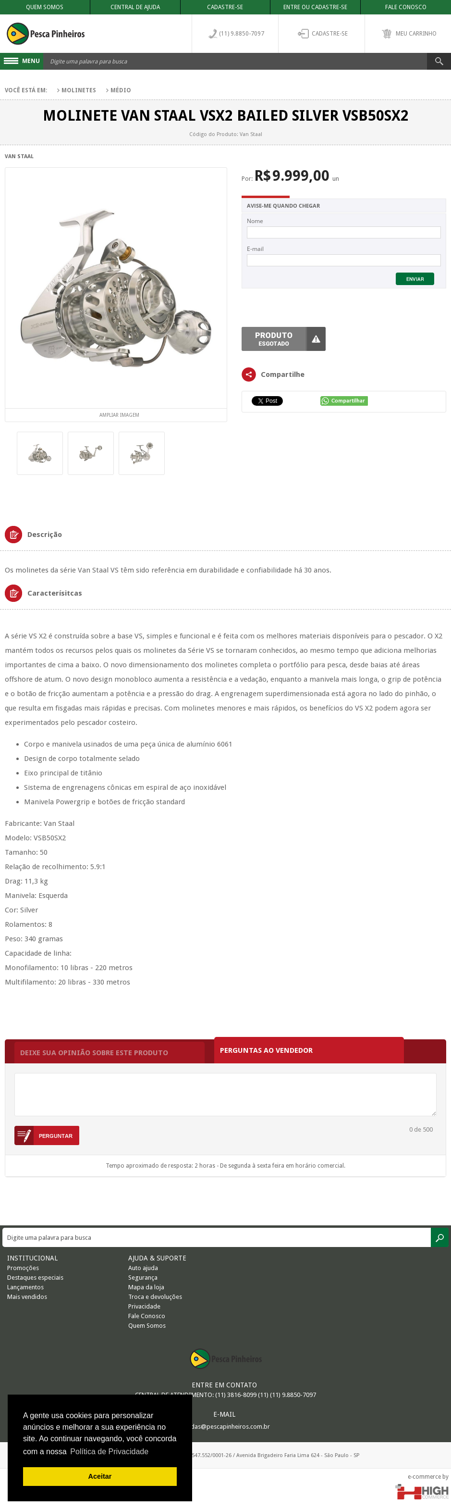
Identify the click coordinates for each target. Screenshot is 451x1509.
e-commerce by (428, 1476)
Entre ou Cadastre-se (315, 7)
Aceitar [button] (100, 1476)
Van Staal (19, 156)
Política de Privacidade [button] (109, 1451)
